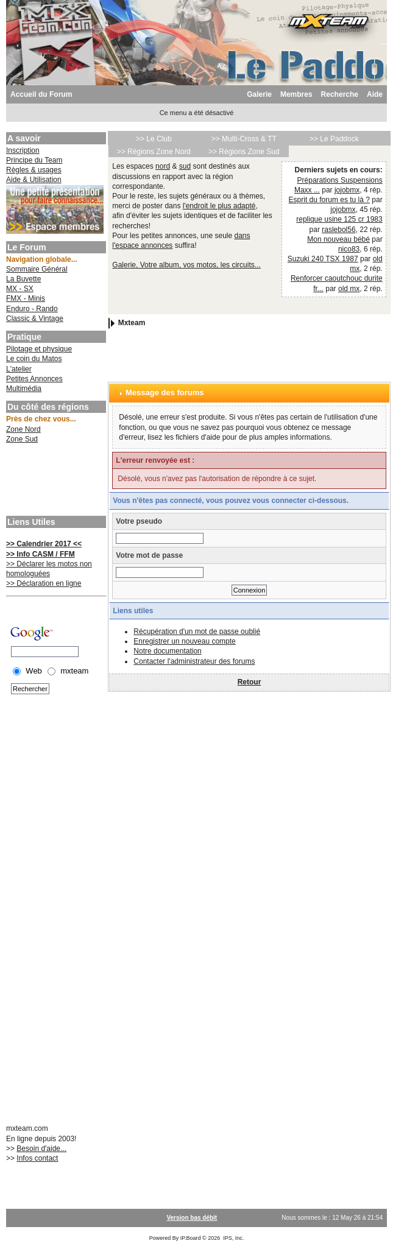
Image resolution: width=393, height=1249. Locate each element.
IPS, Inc (233, 1238)
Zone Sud (22, 439)
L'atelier (19, 369)
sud (185, 166)
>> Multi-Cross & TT (244, 139)
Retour (249, 682)
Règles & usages (34, 170)
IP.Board (190, 1238)
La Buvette (23, 279)
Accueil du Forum (41, 94)
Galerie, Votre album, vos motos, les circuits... (186, 265)
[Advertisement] (55, 481)
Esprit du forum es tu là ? (329, 199)
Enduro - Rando (32, 308)
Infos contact (37, 1158)
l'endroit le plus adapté (219, 206)
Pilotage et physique (39, 349)
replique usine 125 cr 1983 (339, 219)
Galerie (259, 94)
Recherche (339, 94)
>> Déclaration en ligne (43, 583)
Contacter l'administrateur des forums (194, 661)
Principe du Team (34, 160)
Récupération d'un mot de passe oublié (196, 631)
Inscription (23, 150)
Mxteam (132, 322)
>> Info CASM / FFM (40, 554)
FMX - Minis (25, 298)
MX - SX (20, 288)
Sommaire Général (37, 269)
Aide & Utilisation (34, 179)
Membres (296, 94)
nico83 (348, 249)
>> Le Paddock (334, 139)
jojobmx (347, 190)
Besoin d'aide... (41, 1148)
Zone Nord (23, 429)
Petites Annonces (34, 379)
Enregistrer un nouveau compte (184, 641)
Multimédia (23, 388)
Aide (375, 94)
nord (162, 166)
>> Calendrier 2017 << (44, 544)
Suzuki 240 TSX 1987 (323, 259)
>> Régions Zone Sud (244, 151)
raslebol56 (338, 229)
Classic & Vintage (34, 318)
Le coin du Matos (34, 358)
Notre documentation (167, 651)
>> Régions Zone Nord (154, 151)
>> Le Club (154, 139)
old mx (348, 288)
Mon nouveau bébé (338, 239)
